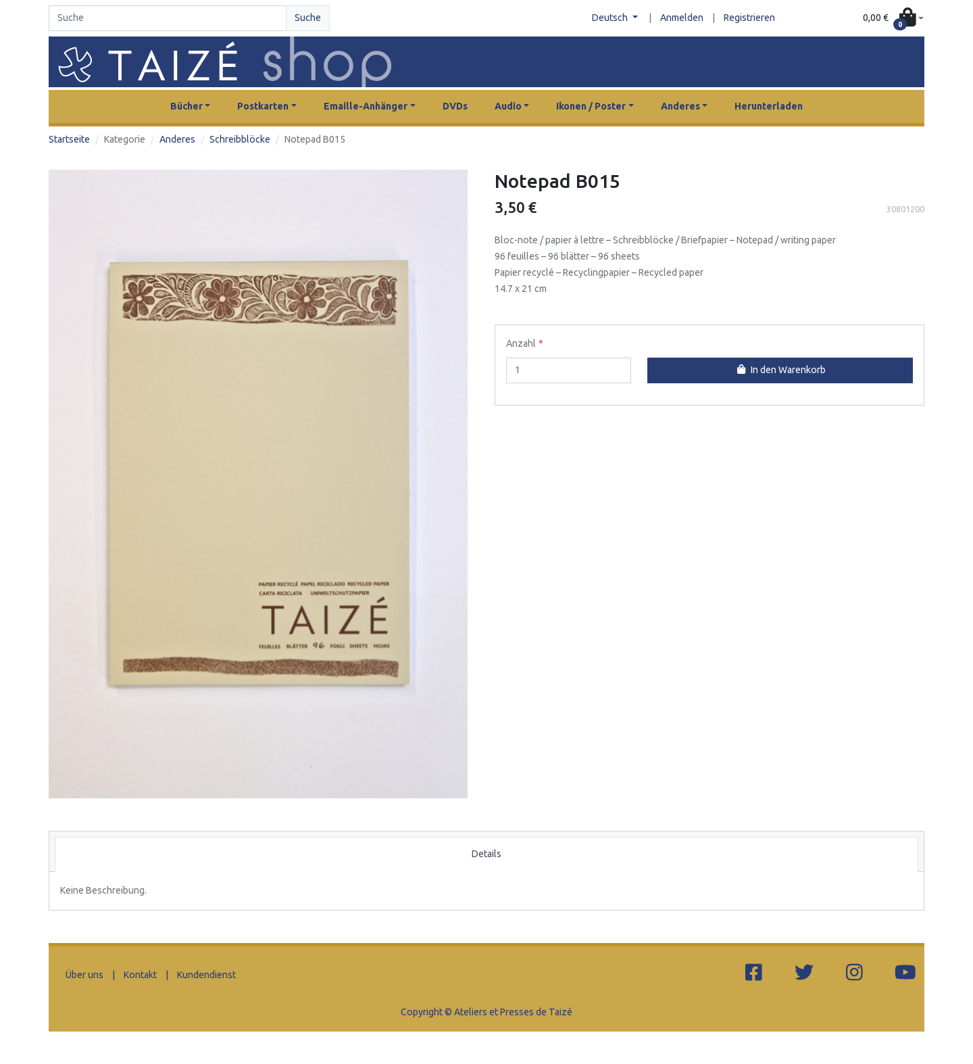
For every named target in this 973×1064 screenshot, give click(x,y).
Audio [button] (508, 106)
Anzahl (521, 343)
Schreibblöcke (239, 139)
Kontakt (140, 974)
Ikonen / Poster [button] (591, 106)
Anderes (177, 139)
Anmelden (681, 17)
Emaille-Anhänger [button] (365, 106)
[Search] (167, 18)
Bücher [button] (186, 106)
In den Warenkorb (780, 369)
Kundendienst (206, 974)
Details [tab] (486, 853)
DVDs (455, 106)
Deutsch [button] (611, 17)
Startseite (69, 139)
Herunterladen (768, 106)
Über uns (84, 974)
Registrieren (749, 17)
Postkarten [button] (263, 106)
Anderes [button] (680, 106)
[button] (893, 18)
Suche (308, 17)
